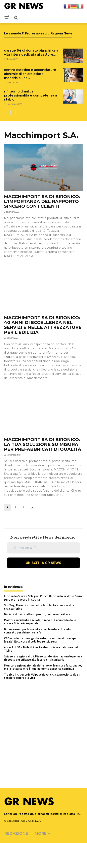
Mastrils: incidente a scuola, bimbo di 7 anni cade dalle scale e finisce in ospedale (40, 621)
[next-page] (12, 112)
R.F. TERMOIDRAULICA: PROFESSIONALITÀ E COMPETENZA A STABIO (30, 95)
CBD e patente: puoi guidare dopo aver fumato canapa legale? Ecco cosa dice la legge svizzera (40, 640)
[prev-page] (6, 112)
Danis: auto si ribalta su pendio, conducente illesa (37, 614)
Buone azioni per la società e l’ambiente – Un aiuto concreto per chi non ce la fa (37, 630)
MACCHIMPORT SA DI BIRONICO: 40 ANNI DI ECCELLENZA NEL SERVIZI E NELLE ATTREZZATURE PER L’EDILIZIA (43, 325)
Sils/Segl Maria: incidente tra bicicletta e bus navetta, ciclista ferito (39, 606)
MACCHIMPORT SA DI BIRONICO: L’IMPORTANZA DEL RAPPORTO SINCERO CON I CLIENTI (42, 201)
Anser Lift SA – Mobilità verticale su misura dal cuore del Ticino (41, 649)
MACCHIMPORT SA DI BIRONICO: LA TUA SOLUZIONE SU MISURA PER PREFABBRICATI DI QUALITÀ (42, 444)
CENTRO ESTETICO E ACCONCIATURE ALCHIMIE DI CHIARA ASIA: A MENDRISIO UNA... (30, 74)
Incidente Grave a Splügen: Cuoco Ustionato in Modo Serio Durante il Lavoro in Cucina (43, 597)
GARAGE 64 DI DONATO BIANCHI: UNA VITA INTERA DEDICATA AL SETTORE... (31, 52)
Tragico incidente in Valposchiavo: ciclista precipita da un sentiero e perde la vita (42, 676)
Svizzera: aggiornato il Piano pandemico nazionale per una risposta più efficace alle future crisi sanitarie (43, 658)
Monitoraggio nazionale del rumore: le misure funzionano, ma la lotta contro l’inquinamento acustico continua (43, 667)
